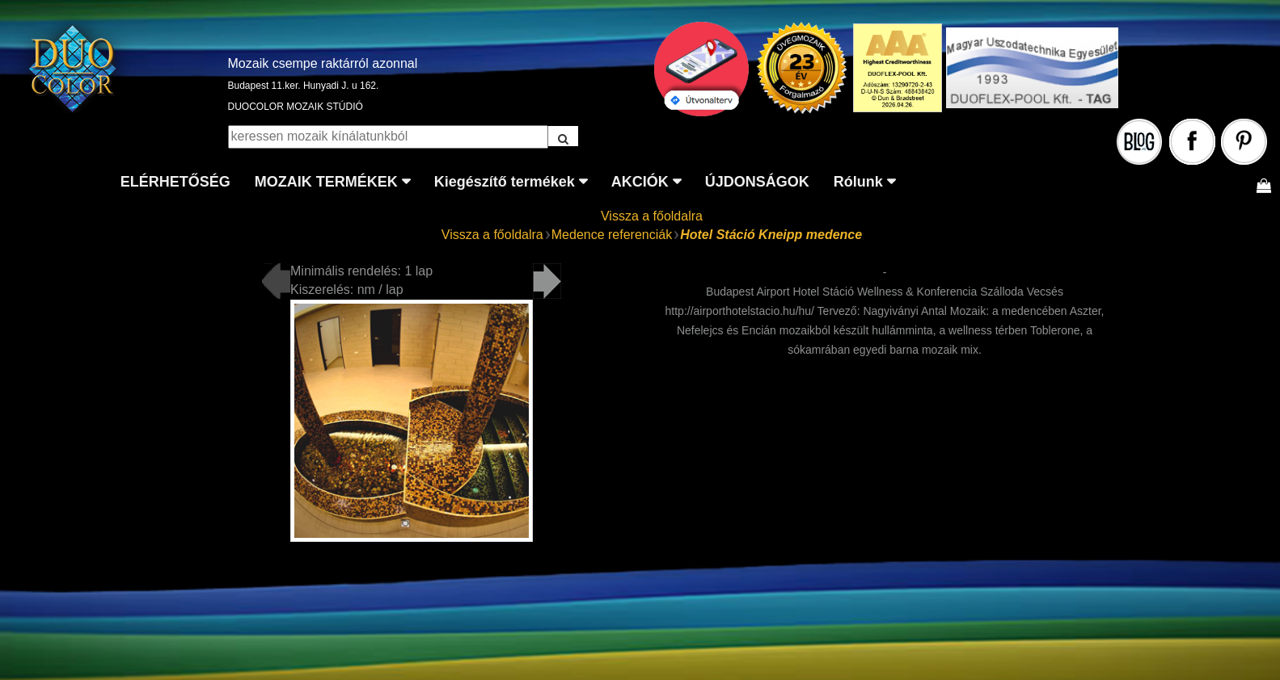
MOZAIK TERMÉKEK (326, 182)
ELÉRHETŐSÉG (175, 182)
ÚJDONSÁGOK (757, 182)
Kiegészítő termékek (504, 182)
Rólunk (858, 182)
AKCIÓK (640, 182)
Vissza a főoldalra (652, 216)
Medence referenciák (611, 234)
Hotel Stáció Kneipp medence (771, 234)
